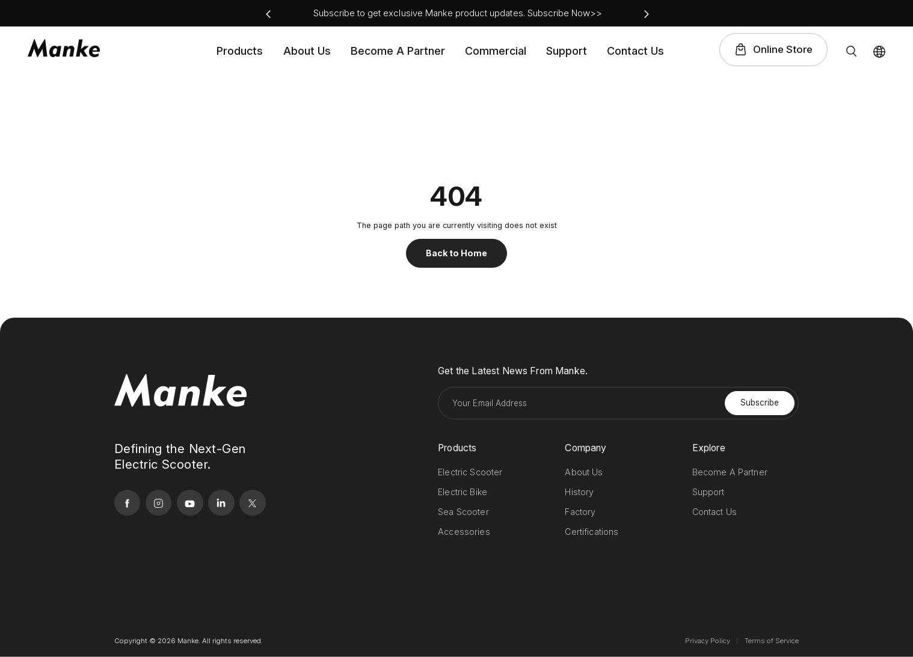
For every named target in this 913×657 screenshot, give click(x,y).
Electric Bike (462, 492)
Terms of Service (772, 641)
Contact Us (635, 51)
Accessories (464, 531)
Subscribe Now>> (565, 13)
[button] (268, 14)
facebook (795, 13)
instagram (816, 13)
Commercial (495, 51)
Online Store (783, 49)
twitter (880, 13)
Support (566, 51)
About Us (307, 51)
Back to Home (456, 253)
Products (240, 51)
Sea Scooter (463, 512)
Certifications (591, 531)
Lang (879, 52)
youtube (838, 13)
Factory (580, 512)
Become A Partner (398, 51)
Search (851, 51)
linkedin (859, 13)
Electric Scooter (470, 472)
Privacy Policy (707, 641)
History (579, 492)
